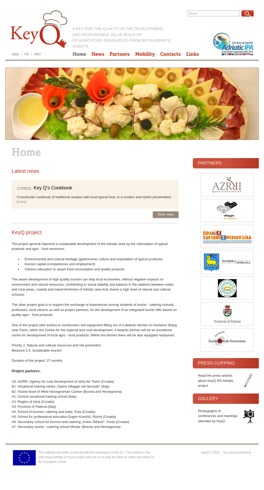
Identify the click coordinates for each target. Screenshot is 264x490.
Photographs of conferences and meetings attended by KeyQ (217, 416)
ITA (26, 54)
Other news (165, 214)
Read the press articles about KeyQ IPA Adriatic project (216, 381)
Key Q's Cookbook (53, 187)
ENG (15, 54)
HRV (37, 54)
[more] (21, 202)
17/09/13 (24, 188)
